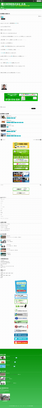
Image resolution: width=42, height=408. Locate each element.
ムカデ (2, 208)
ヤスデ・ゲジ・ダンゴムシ (4, 218)
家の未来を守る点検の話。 (11, 121)
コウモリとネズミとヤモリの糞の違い (12, 237)
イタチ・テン (8, 122)
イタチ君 (8, 241)
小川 (16, 23)
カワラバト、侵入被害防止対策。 (12, 130)
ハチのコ (3, 139)
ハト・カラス (8, 131)
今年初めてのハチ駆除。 (4, 227)
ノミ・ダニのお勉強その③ (10, 250)
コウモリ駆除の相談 (36, 139)
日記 (2, 17)
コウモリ (12, 122)
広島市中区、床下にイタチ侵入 (10, 357)
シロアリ (2, 216)
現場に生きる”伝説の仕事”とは (11, 134)
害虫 (17, 122)
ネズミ (15, 122)
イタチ (7, 49)
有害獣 (20, 122)
